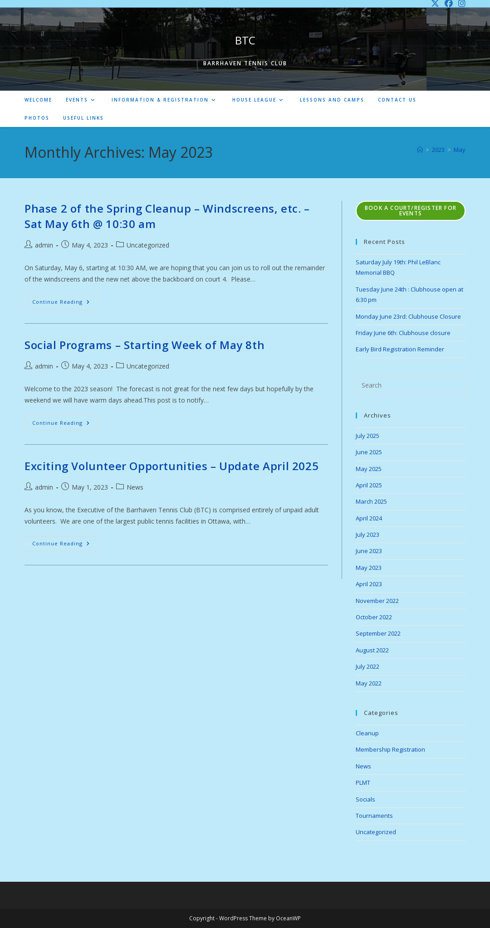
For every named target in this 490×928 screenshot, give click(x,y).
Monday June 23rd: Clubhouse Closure (408, 316)
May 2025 (369, 469)
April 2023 (369, 584)
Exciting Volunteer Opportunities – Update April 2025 (171, 465)
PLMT (363, 782)
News (135, 487)
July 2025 (367, 436)
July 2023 (367, 534)
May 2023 (369, 568)
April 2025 (369, 485)
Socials (365, 799)
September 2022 (378, 633)
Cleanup (367, 733)
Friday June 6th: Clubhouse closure (403, 333)
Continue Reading (65, 303)
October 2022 (374, 617)
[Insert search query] (411, 385)
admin (44, 245)
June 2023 (369, 551)
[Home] (420, 150)
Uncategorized (148, 245)
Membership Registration (390, 749)
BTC (245, 40)
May (460, 150)
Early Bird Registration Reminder (400, 349)
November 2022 (377, 601)
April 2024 (369, 518)
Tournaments (374, 815)
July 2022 (367, 666)
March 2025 (371, 501)
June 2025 (369, 452)
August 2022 (372, 650)
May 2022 (369, 683)
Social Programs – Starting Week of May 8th (144, 344)
